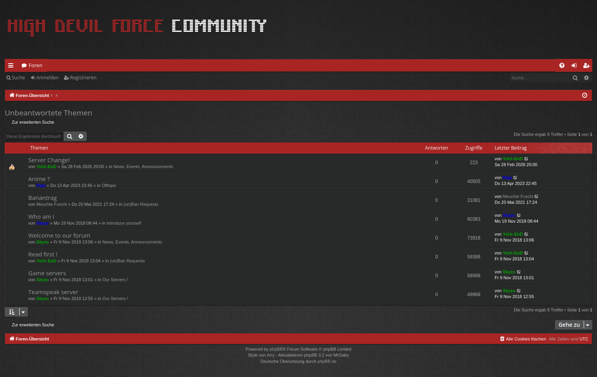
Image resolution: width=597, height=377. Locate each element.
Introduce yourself (124, 223)
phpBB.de (327, 361)
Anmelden (47, 77)
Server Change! (48, 160)
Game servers (47, 273)
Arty (271, 355)
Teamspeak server (53, 292)
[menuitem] (562, 65)
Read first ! (42, 254)
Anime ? (39, 179)
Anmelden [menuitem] (576, 67)
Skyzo (42, 223)
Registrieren (83, 77)
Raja (41, 185)
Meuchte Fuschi (51, 204)
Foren (35, 65)
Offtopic (109, 185)
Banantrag (42, 197)
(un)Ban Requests (141, 204)
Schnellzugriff (12, 67)
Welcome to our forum (59, 235)
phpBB (275, 349)
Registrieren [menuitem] (588, 67)
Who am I (41, 216)
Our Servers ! (115, 279)
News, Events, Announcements (143, 166)
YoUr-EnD (46, 166)
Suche (18, 77)
